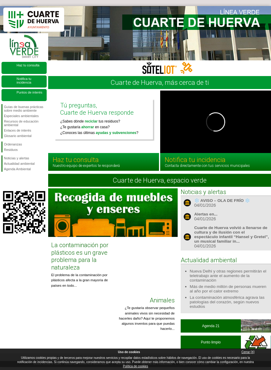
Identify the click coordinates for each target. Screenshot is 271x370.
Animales (162, 300)
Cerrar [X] (247, 352)
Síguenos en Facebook (5, 181)
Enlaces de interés (17, 130)
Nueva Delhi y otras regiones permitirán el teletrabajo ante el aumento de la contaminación (228, 275)
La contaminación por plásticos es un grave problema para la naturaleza (79, 256)
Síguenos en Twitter (15, 181)
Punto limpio (211, 342)
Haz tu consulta (28, 65)
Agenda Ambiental (17, 169)
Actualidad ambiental (19, 163)
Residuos (11, 150)
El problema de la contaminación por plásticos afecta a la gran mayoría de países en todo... (79, 280)
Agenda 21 (211, 326)
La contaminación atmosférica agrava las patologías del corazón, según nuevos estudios (227, 302)
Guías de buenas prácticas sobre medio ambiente (23, 108)
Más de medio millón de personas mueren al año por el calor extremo (228, 288)
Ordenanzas (13, 144)
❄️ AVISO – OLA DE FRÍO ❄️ (222, 200)
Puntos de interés (29, 92)
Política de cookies (135, 366)
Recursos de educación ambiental (21, 123)
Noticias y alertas (16, 158)
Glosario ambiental (18, 136)
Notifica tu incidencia (24, 80)
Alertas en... (205, 214)
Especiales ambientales (21, 116)
